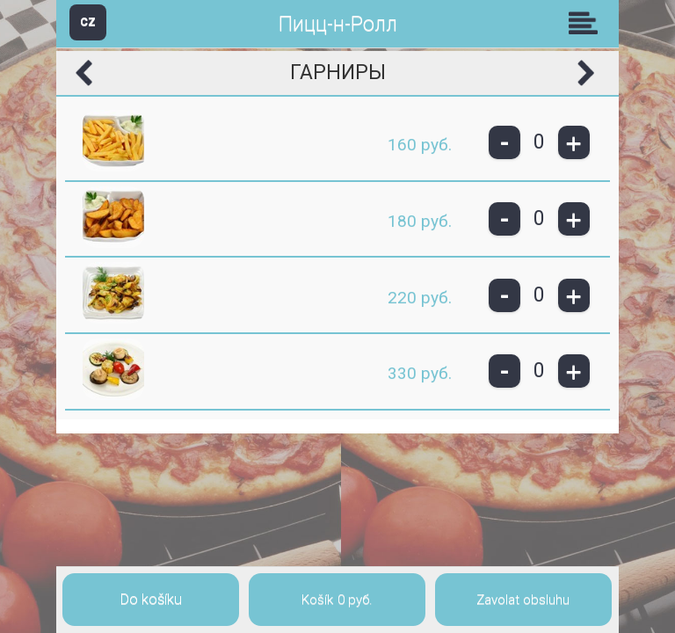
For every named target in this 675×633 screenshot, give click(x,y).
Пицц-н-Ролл (338, 24)
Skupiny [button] (587, 22)
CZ (88, 21)
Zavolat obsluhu (523, 600)
